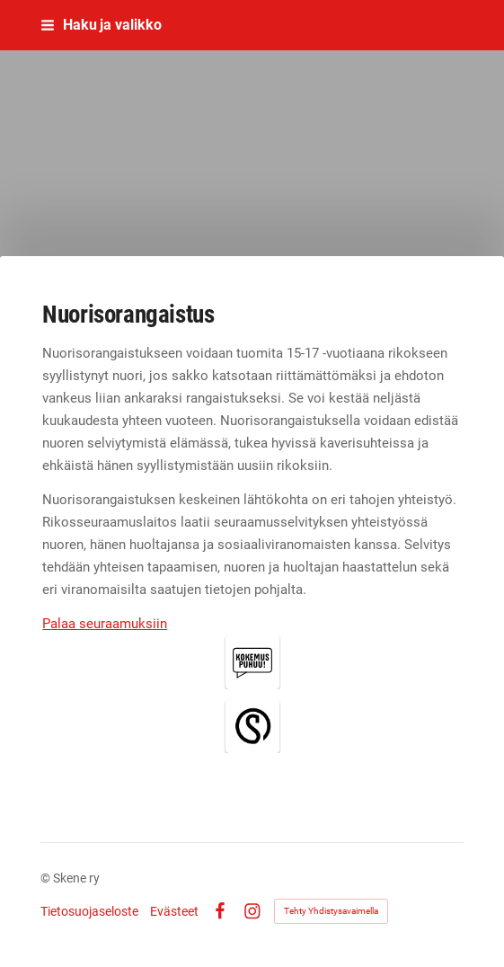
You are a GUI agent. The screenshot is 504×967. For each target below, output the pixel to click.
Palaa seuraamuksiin (104, 624)
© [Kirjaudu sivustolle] (46, 878)
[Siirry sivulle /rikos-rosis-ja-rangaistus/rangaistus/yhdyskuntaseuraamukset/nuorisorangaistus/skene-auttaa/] (252, 726)
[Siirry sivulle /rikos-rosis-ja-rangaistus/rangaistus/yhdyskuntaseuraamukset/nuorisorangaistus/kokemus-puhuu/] (252, 662)
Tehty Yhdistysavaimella (331, 911)
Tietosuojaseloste (89, 911)
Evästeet (174, 911)
